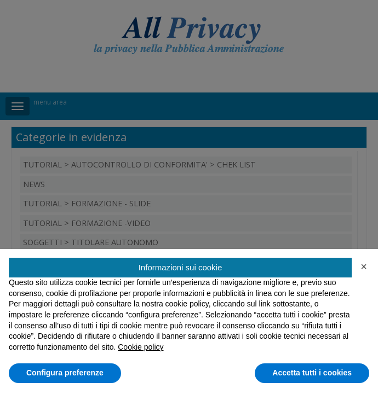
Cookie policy (140, 347)
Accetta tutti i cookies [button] (312, 372)
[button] (364, 266)
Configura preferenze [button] (65, 372)
